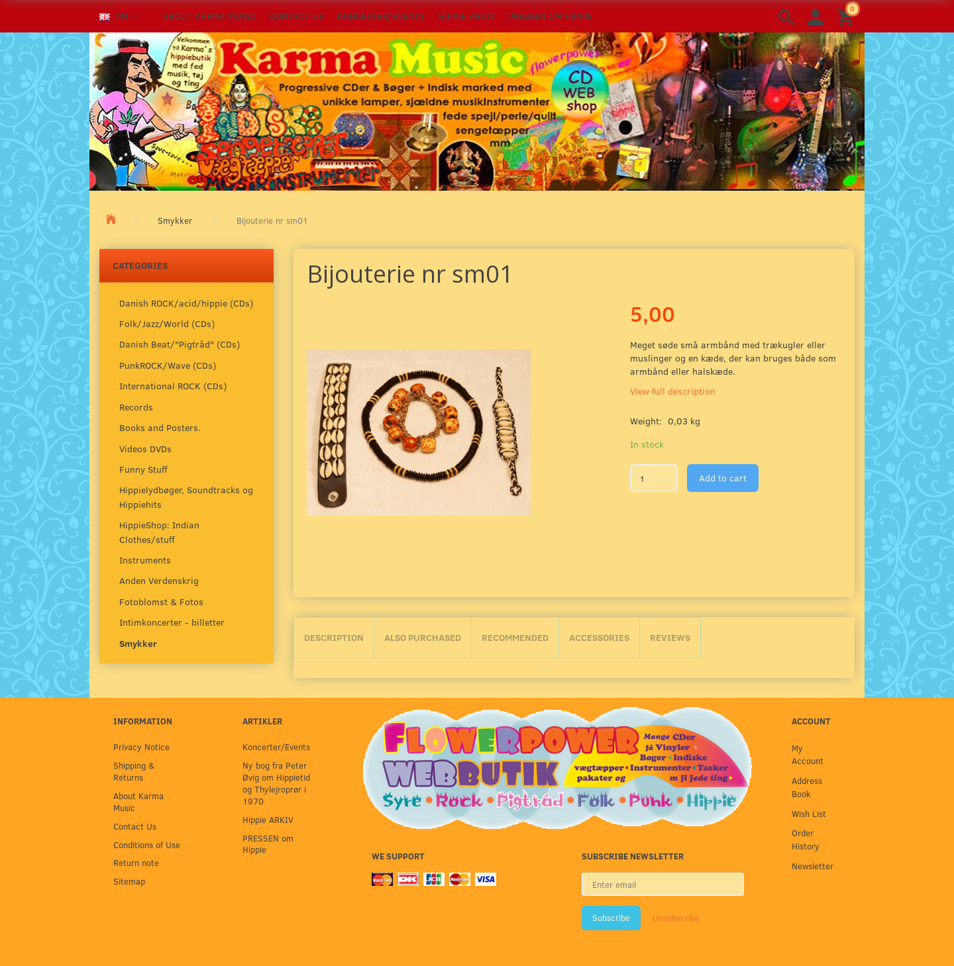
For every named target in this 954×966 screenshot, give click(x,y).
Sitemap (129, 881)
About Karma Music (209, 15)
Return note (136, 862)
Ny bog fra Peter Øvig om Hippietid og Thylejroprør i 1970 (276, 782)
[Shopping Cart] (847, 16)
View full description (673, 391)
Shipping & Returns (133, 771)
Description (334, 637)
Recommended (515, 637)
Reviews (670, 637)
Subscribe (611, 918)
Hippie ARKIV (466, 15)
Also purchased (422, 637)
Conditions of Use (146, 844)
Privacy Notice (141, 746)
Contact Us (297, 15)
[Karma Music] (477, 110)
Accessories (599, 637)
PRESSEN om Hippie (550, 15)
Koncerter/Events (381, 15)
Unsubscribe (676, 918)
